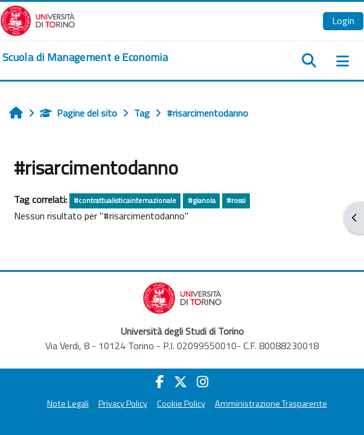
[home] (85, 57)
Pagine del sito (78, 113)
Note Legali (68, 403)
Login (343, 20)
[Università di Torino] (37, 19)
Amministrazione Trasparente (271, 403)
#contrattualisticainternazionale (125, 200)
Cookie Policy (181, 403)
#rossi (236, 200)
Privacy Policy (122, 403)
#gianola (202, 200)
